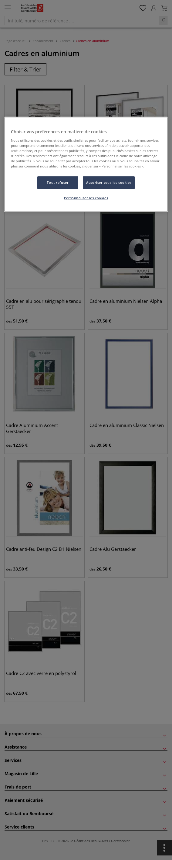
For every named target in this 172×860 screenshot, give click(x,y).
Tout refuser (58, 182)
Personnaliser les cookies (86, 198)
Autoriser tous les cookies (108, 182)
